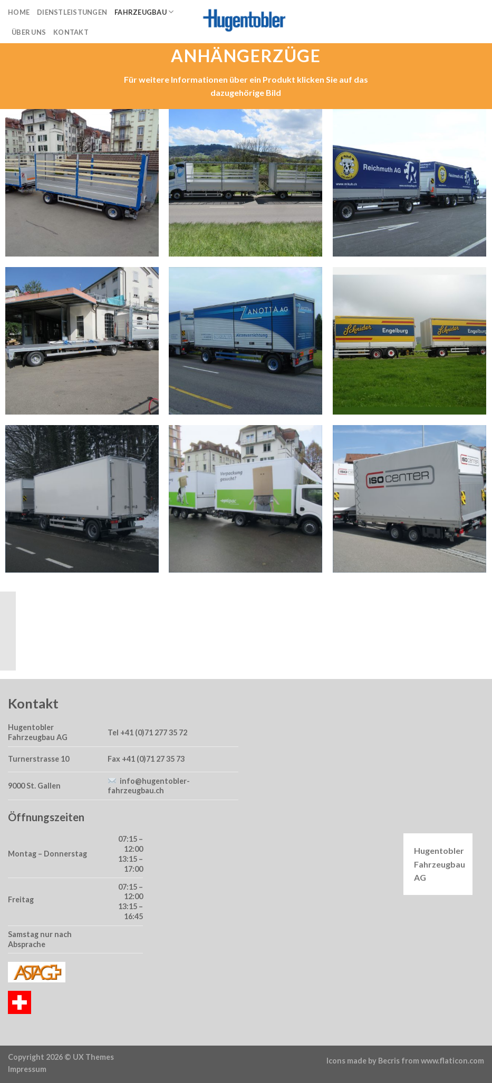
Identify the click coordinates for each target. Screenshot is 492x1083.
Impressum (27, 1069)
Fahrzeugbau (143, 12)
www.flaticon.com (452, 1060)
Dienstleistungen (72, 12)
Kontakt (71, 32)
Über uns (29, 32)
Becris (389, 1060)
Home (19, 12)
